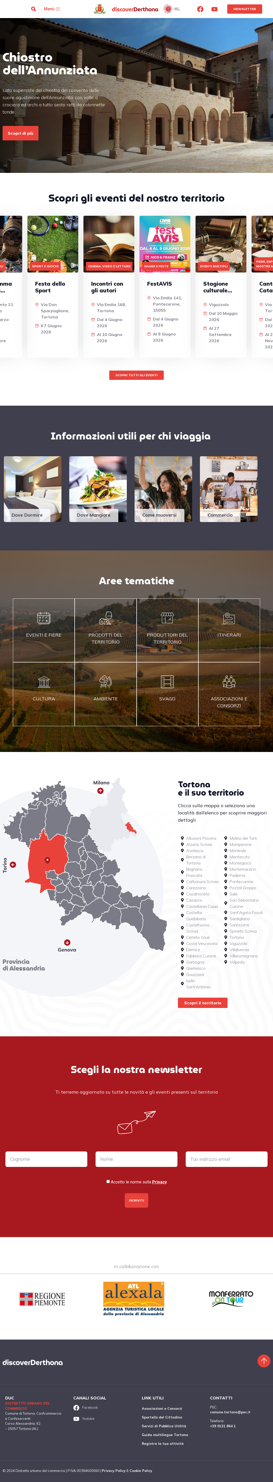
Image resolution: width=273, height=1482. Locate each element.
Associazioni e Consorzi (162, 1408)
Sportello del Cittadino (162, 1417)
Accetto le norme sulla (139, 1182)
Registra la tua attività (163, 1443)
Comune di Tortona (20, 1413)
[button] (33, 9)
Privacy (159, 1182)
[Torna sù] (264, 1361)
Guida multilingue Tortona (165, 1435)
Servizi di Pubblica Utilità (164, 1426)
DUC (9, 1397)
